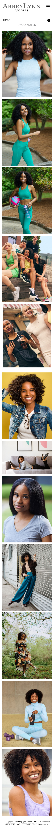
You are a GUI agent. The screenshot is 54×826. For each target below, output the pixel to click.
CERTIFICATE (10, 824)
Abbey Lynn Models (21, 7)
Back (6, 20)
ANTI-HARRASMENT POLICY (27, 824)
